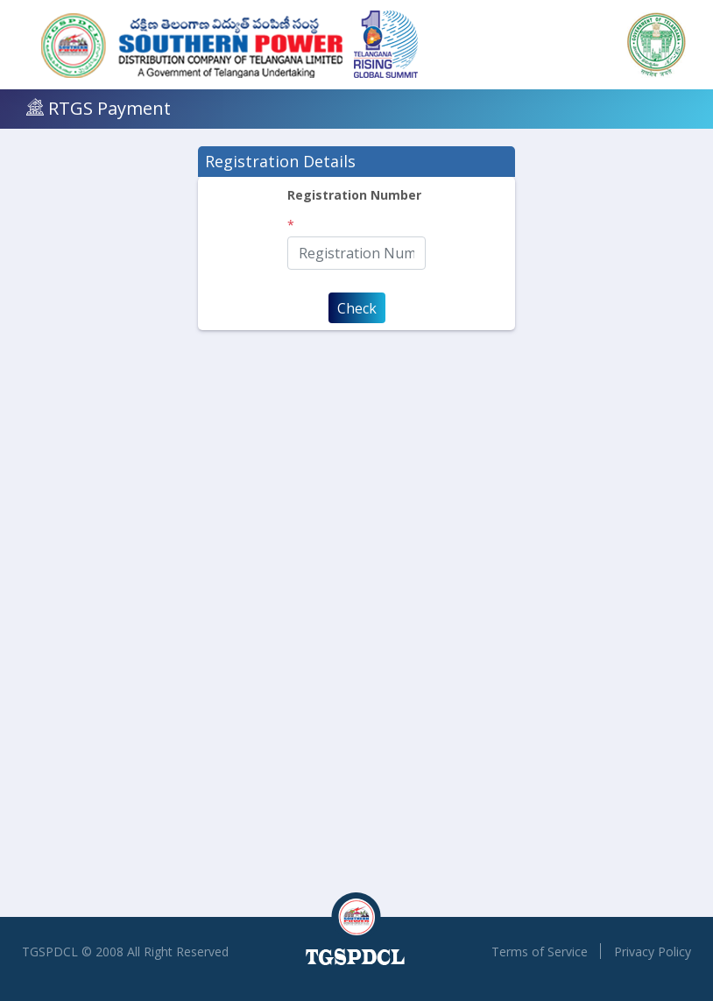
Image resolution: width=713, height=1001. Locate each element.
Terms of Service (539, 951)
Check (357, 308)
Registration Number (354, 195)
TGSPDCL (50, 951)
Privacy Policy (652, 951)
